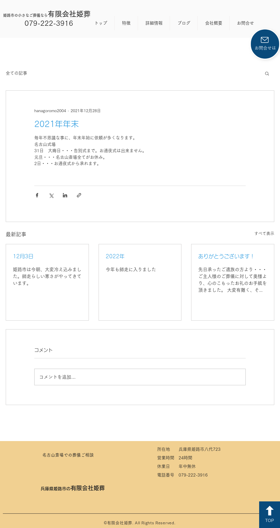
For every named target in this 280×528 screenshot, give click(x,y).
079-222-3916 (49, 23)
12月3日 (23, 256)
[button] (267, 73)
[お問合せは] (265, 44)
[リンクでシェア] (79, 195)
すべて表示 (264, 233)
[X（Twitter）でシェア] (51, 195)
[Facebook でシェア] (37, 195)
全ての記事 (16, 73)
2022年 (115, 256)
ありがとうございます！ (226, 256)
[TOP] (269, 514)
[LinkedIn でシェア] (65, 195)
